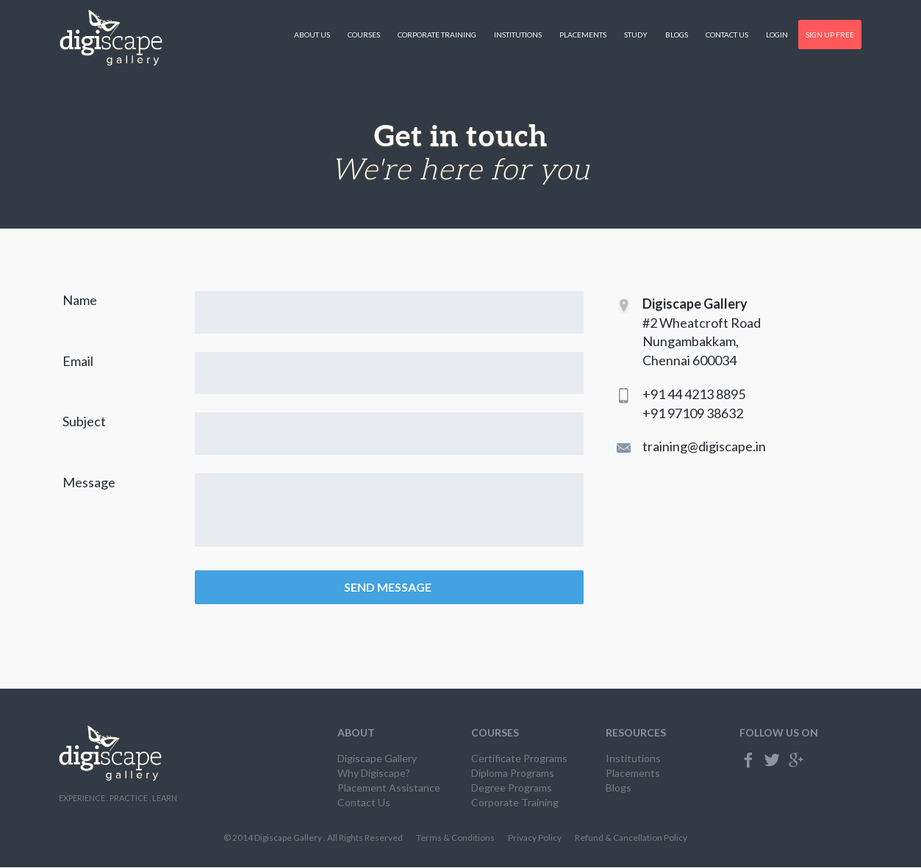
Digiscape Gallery (377, 759)
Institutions (518, 34)
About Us (312, 34)
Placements (582, 34)
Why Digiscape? (373, 773)
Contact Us (727, 34)
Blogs (676, 34)
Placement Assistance (388, 788)
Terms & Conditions (455, 838)
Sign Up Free (830, 34)
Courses (364, 34)
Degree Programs (511, 788)
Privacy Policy (535, 838)
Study (636, 34)
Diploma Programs (512, 773)
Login (777, 34)
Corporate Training (437, 34)
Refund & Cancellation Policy (631, 838)
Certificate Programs (519, 759)
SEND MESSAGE (389, 588)
